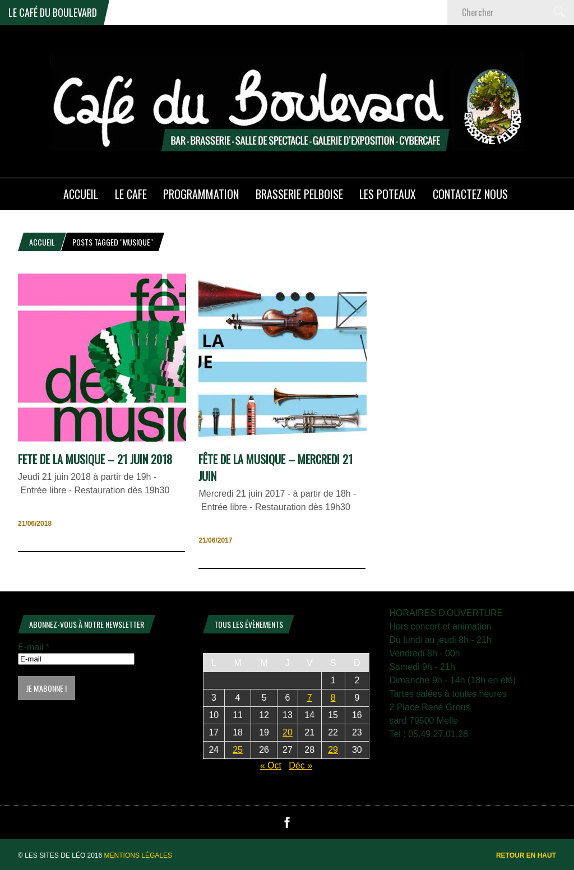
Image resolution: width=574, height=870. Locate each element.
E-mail (33, 647)
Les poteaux (387, 194)
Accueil (42, 242)
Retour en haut (526, 855)
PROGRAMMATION (201, 194)
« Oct (270, 765)
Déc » (300, 765)
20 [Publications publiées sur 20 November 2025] (288, 732)
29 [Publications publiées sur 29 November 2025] (333, 750)
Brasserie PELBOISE (299, 194)
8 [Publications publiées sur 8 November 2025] (333, 697)
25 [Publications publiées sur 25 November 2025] (238, 750)
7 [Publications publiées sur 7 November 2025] (309, 697)
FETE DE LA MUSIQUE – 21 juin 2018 (95, 459)
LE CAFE (131, 194)
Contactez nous (470, 194)
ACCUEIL (80, 194)
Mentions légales (138, 855)
